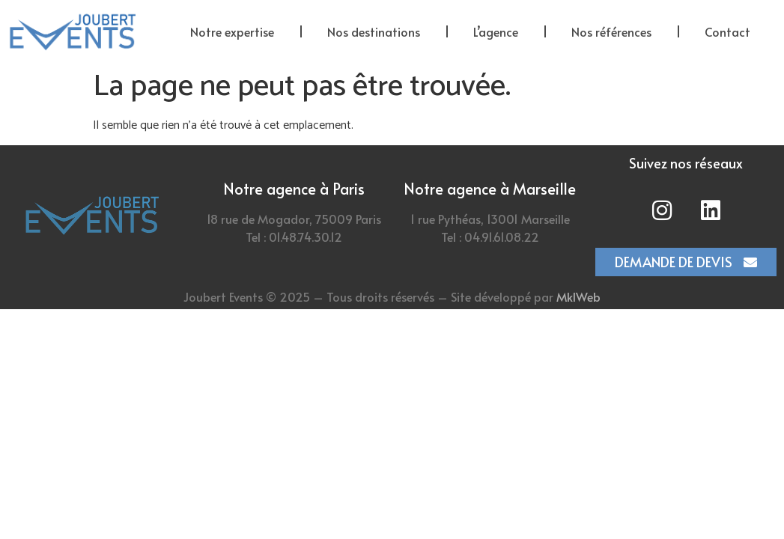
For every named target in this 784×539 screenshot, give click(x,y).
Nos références (611, 31)
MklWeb (578, 296)
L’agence (495, 31)
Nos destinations (373, 31)
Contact (727, 31)
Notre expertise (232, 31)
